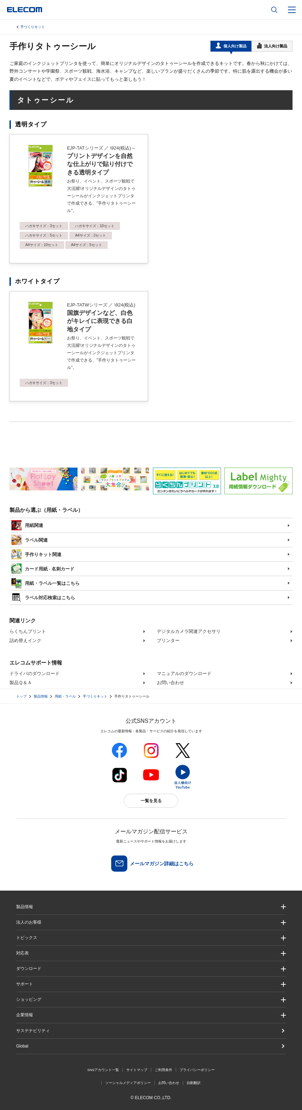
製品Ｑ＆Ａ (20, 682)
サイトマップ (136, 1070)
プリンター (168, 640)
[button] (151, 937)
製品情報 (41, 696)
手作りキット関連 (36, 553)
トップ (21, 696)
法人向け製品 (272, 45)
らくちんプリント (27, 631)
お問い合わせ (170, 682)
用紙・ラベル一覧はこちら (45, 582)
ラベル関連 (29, 539)
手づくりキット (32, 27)
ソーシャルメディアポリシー (128, 1083)
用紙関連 (27, 524)
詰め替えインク (25, 640)
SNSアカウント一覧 (103, 1070)
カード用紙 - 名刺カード (42, 568)
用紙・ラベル (65, 696)
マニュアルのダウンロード (184, 673)
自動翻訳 (194, 1083)
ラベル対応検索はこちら (43, 596)
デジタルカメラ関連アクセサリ (189, 631)
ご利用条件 (163, 1070)
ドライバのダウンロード (34, 673)
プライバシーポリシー (197, 1070)
